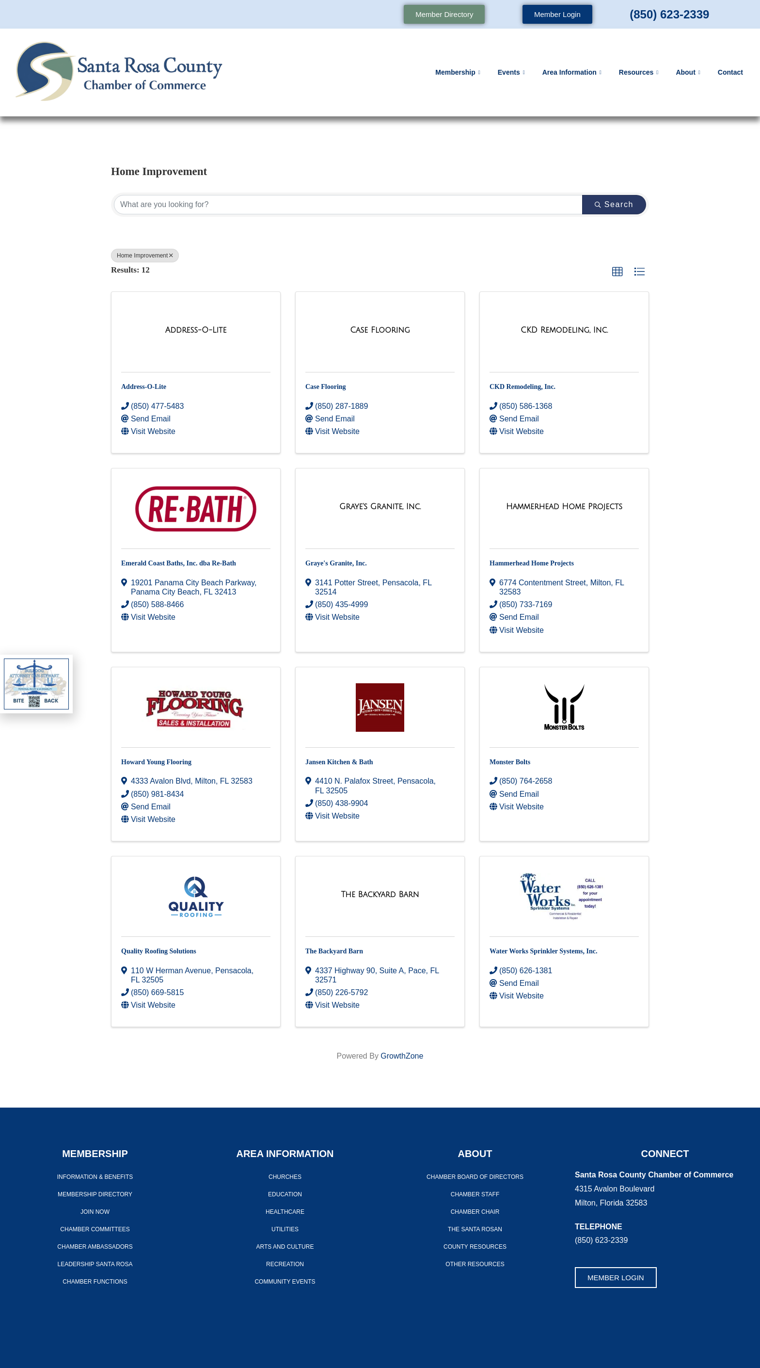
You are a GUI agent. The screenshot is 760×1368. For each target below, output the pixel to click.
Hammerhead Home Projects (532, 563)
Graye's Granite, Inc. (336, 563)
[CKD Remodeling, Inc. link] (564, 330)
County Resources (475, 1246)
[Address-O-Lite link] (196, 330)
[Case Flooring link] (380, 330)
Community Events (284, 1281)
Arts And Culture (285, 1246)
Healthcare (285, 1211)
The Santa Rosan (475, 1229)
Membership (457, 73)
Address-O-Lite (143, 386)
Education (285, 1194)
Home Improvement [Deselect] (145, 255)
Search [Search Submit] (614, 204)
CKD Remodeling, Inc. (522, 386)
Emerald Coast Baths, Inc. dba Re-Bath (178, 563)
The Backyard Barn (334, 951)
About (688, 73)
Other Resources (474, 1264)
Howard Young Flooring (156, 762)
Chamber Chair (475, 1211)
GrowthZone (401, 1056)
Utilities (285, 1229)
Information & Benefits (95, 1177)
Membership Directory (95, 1194)
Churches (285, 1177)
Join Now (95, 1211)
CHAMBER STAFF (475, 1194)
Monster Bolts (510, 762)
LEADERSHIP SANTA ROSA (95, 1264)
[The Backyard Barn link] (380, 895)
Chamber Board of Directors (475, 1177)
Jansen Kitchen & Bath (339, 762)
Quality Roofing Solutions (158, 951)
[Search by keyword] (348, 204)
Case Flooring (325, 386)
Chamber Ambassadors (94, 1246)
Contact (730, 72)
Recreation (285, 1264)
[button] (617, 272)
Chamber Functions (95, 1281)
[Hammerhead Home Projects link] (564, 507)
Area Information (572, 73)
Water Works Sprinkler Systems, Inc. (543, 951)
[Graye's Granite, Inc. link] (380, 507)
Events (511, 73)
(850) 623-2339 (669, 14)
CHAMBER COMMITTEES (94, 1229)
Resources (639, 73)
